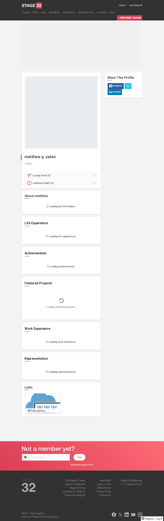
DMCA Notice (104, 488)
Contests (101, 12)
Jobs (43, 12)
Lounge (26, 12)
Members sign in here (82, 464)
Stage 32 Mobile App (131, 480)
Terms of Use (104, 484)
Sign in (122, 5)
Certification (69, 12)
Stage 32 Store (134, 484)
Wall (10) (62, 183)
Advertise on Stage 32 (74, 491)
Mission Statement (75, 484)
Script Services (86, 12)
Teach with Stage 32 (74, 495)
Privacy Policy (103, 491)
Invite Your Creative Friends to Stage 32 (40, 517)
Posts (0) (62, 175)
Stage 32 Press (77, 488)
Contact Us (105, 495)
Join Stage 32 (135, 5)
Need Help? (105, 480)
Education (54, 12)
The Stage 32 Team (75, 480)
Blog (35, 12)
